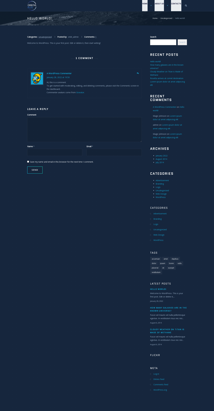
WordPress (161, 197)
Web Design (161, 193)
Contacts (176, 5)
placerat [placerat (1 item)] (155, 268)
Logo (158, 187)
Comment (31, 114)
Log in (156, 374)
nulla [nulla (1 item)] (179, 263)
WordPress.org (160, 389)
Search (153, 37)
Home (144, 5)
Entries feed (158, 379)
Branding (160, 183)
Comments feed (160, 384)
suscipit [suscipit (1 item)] (171, 268)
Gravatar (80, 92)
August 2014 (161, 159)
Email (88, 146)
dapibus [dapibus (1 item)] (175, 259)
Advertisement (162, 180)
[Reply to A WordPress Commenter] (138, 73)
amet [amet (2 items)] (166, 259)
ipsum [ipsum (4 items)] (162, 263)
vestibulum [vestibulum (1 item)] (156, 272)
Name (30, 146)
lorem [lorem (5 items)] (171, 263)
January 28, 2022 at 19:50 (58, 77)
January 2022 (161, 155)
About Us (159, 5)
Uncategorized (166, 18)
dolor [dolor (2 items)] (154, 263)
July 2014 (160, 162)
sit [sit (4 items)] (163, 268)
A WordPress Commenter (59, 73)
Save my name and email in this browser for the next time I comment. (60, 161)
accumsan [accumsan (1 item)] (156, 259)
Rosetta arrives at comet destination (166, 78)
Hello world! (155, 61)
